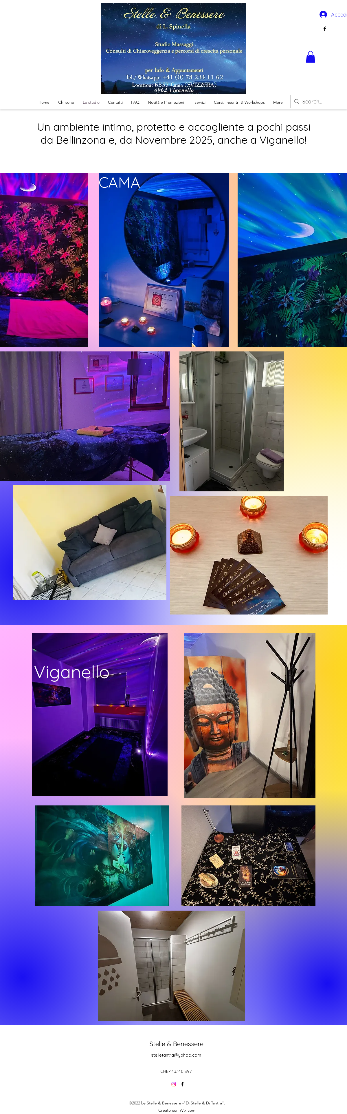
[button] (310, 57)
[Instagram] (174, 1084)
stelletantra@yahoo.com (176, 1055)
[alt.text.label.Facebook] (325, 29)
